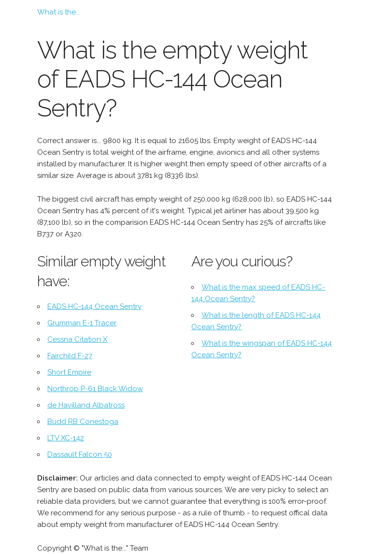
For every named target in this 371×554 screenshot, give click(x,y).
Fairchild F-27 (69, 355)
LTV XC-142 (65, 438)
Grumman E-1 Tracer (81, 323)
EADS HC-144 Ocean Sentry (94, 306)
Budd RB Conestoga (82, 421)
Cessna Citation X (77, 339)
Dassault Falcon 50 (79, 454)
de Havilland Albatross (86, 405)
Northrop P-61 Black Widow (95, 388)
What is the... (58, 12)
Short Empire (69, 372)
